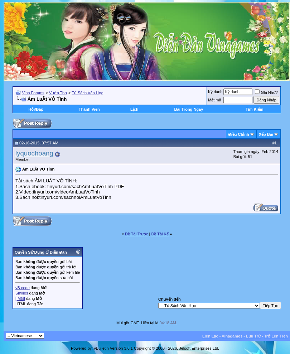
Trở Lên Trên (276, 336)
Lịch (134, 109)
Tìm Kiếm (254, 109)
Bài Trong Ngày (188, 109)
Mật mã (214, 100)
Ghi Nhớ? (266, 92)
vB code (22, 288)
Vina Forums (33, 93)
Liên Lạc (210, 336)
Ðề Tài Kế (159, 234)
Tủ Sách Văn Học (87, 93)
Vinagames (232, 336)
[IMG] (20, 298)
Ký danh (215, 92)
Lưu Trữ (253, 336)
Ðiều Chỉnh (238, 134)
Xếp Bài (266, 134)
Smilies (21, 293)
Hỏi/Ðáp (35, 109)
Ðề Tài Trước (136, 234)
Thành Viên (89, 109)
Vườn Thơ (58, 93)
